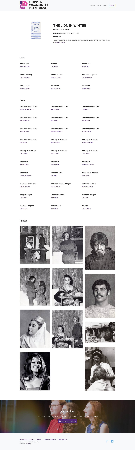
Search (112, 5)
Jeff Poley (85, 109)
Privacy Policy (62, 439)
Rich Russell (86, 120)
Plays (104, 5)
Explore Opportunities (67, 421)
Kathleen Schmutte (88, 164)
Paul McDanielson (56, 131)
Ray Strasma (55, 109)
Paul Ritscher (86, 88)
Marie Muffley (55, 142)
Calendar (38, 439)
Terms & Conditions (50, 439)
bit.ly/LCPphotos (60, 42)
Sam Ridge (85, 66)
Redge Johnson (25, 187)
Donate (31, 439)
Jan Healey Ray (87, 77)
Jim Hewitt (54, 66)
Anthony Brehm (25, 88)
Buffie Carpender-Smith (27, 109)
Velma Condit (55, 164)
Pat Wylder (23, 142)
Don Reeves (85, 176)
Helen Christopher (87, 142)
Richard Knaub (24, 120)
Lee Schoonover (25, 77)
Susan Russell (24, 131)
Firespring (28, 443)
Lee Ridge (54, 176)
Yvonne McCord (25, 66)
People (99, 5)
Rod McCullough (56, 77)
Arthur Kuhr (54, 198)
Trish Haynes (55, 153)
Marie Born (54, 120)
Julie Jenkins (86, 153)
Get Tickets (23, 439)
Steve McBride (55, 88)
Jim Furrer (23, 198)
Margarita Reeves (87, 187)
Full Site (92, 5)
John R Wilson (86, 209)
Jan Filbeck (23, 153)
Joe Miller (85, 198)
